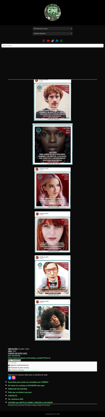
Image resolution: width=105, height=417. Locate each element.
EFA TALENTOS (14, 356)
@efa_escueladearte (31, 370)
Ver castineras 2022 (15, 399)
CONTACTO (12, 396)
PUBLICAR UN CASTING (17, 389)
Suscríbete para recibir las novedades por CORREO (28, 382)
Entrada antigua (31, 405)
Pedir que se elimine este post (19, 392)
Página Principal (44, 405)
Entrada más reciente (16, 405)
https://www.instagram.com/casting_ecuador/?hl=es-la (29, 358)
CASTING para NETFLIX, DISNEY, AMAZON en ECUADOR (30, 402)
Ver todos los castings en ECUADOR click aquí (26, 385)
